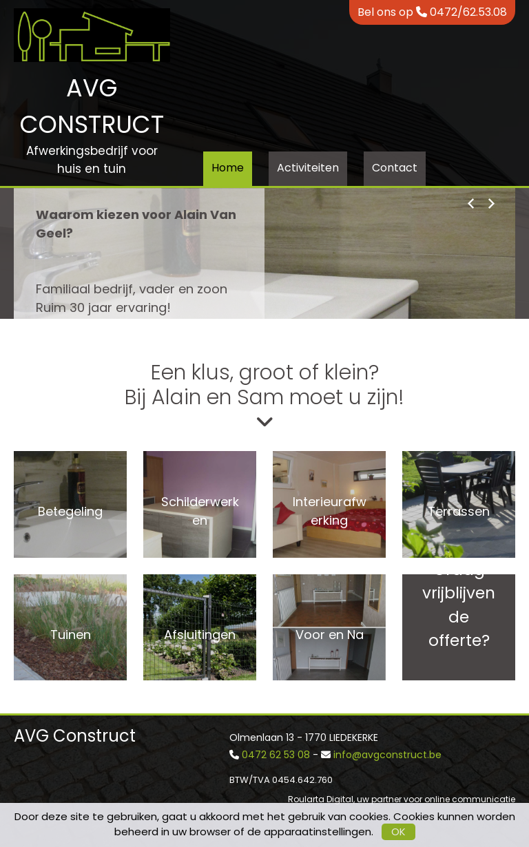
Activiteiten (308, 168)
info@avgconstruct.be (387, 755)
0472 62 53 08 (276, 755)
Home (227, 168)
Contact (394, 168)
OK (398, 831)
